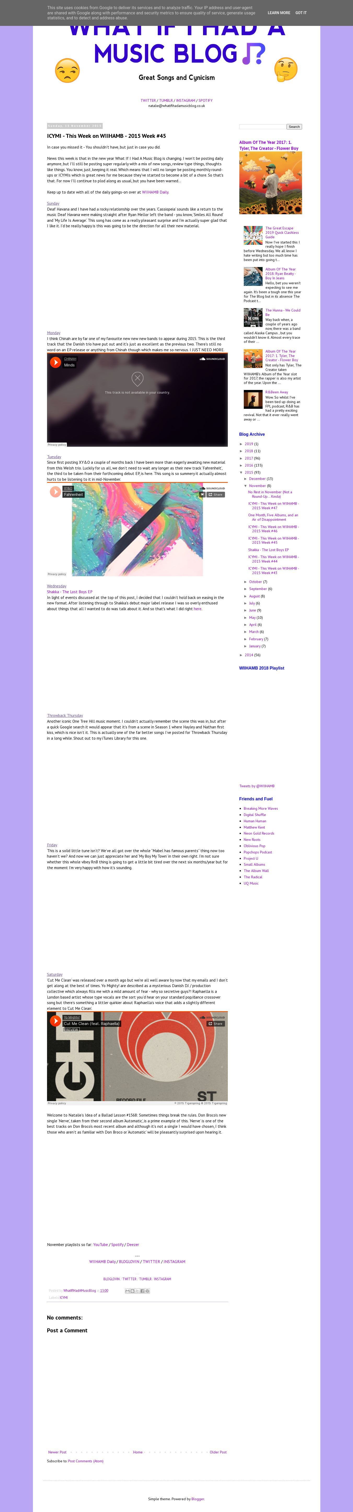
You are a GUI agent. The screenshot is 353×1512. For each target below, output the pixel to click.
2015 (249, 472)
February (256, 639)
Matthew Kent (254, 827)
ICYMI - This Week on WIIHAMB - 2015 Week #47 (273, 505)
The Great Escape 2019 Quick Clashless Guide (282, 232)
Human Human (255, 821)
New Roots (252, 839)
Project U (251, 858)
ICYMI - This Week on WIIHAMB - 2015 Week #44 (273, 559)
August (255, 596)
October (256, 581)
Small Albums (254, 864)
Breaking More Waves (261, 808)
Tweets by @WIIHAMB (257, 786)
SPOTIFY (205, 100)
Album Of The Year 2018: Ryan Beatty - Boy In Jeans (280, 273)
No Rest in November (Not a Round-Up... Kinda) (270, 494)
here (197, 608)
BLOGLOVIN (129, 1261)
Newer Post (57, 1452)
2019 (249, 443)
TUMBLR (166, 100)
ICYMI (64, 1297)
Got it (301, 13)
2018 (249, 451)
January (255, 646)
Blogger (198, 1499)
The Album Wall (256, 870)
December (258, 478)
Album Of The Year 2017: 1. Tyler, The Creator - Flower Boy (268, 145)
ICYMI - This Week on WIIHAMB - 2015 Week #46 (273, 529)
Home (138, 1452)
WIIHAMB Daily (155, 192)
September (258, 588)
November (258, 485)
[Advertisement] (270, 972)
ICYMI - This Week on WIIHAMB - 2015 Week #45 (273, 540)
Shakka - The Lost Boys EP (69, 591)
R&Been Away (276, 392)
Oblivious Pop (254, 845)
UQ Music (251, 883)
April (253, 624)
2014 (249, 655)
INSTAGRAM (185, 100)
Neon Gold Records (259, 833)
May (253, 617)
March (254, 631)
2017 (249, 458)
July (252, 603)
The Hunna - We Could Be (282, 312)
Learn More (279, 13)
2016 (249, 465)
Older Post (218, 1452)
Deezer (133, 1244)
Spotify (117, 1244)
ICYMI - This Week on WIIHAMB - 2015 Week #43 (273, 570)
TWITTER (148, 100)
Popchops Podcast (258, 852)
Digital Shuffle (255, 814)
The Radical (253, 877)
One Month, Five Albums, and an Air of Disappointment (273, 517)
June (253, 610)
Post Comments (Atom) (85, 1461)
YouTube (100, 1244)
